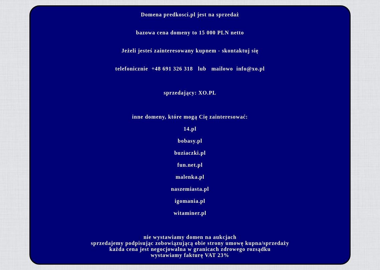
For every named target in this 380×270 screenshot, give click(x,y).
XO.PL (207, 93)
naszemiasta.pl (190, 189)
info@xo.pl (250, 69)
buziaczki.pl (190, 153)
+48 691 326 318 (172, 69)
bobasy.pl (190, 141)
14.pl (189, 129)
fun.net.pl (190, 165)
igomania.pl (190, 201)
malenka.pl (189, 177)
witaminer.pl (189, 213)
